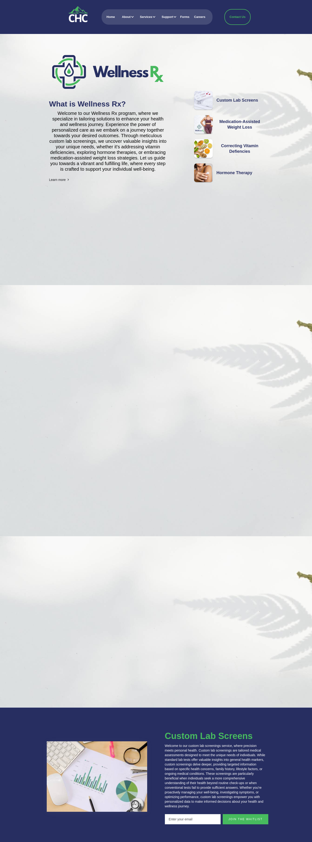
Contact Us (237, 17)
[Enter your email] (193, 819)
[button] (126, 17)
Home (110, 17)
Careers (199, 17)
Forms (184, 17)
